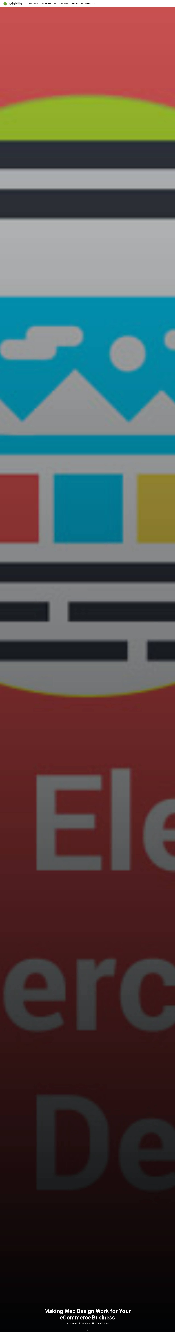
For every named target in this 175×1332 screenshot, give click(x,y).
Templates (64, 3)
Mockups (75, 3)
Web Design (34, 3)
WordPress (46, 3)
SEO (55, 3)
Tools (95, 3)
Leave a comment (101, 1323)
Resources (85, 3)
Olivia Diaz (74, 1323)
